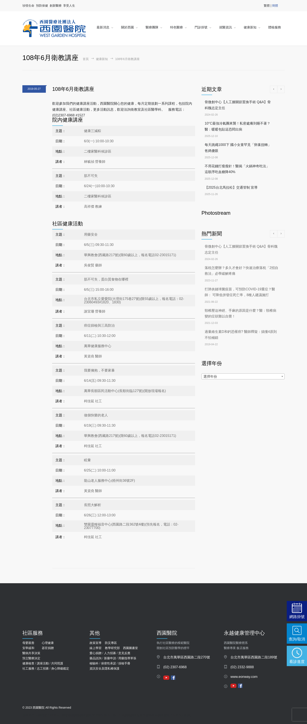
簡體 (275, 5)
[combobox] (243, 376)
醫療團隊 (152, 27)
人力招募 (110, 653)
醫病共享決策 (31, 653)
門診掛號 (201, 27)
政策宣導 (95, 643)
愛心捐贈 (95, 653)
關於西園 (127, 27)
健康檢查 (28, 663)
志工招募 (43, 668)
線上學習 (95, 648)
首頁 (86, 59)
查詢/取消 (297, 639)
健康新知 (250, 27)
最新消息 (103, 27)
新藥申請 (110, 658)
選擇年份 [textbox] (210, 376)
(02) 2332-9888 (242, 667)
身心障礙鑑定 (60, 668)
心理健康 (48, 643)
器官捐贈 (48, 648)
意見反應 (124, 653)
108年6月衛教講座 (73, 89)
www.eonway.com (244, 676)
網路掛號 (297, 616)
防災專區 (111, 643)
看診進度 (297, 661)
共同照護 (57, 663)
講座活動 (43, 663)
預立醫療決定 (31, 658)
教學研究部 (112, 648)
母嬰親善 (28, 643)
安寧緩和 (28, 648)
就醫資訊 (225, 27)
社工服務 (28, 668)
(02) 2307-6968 (175, 667)
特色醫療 (176, 27)
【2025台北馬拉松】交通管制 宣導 (231, 187)
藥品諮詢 (95, 658)
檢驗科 (94, 663)
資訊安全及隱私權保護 (104, 668)
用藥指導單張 (127, 658)
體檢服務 (274, 27)
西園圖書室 (130, 648)
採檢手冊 (124, 663)
